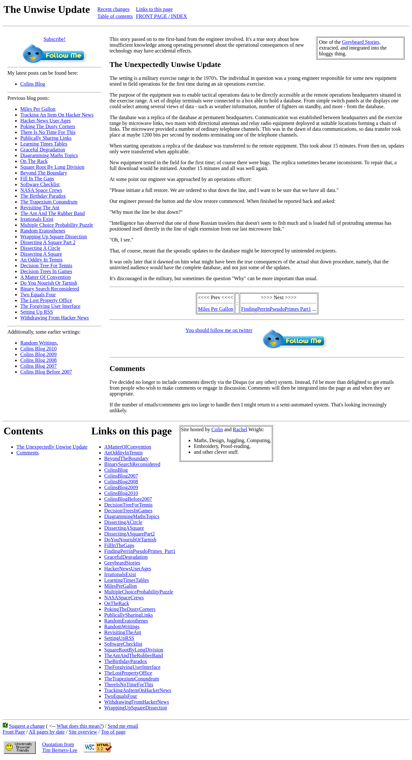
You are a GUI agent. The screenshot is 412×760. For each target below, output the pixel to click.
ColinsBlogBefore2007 (128, 499)
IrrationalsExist (120, 574)
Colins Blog (32, 84)
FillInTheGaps (119, 545)
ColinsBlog (116, 470)
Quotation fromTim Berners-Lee (59, 747)
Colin (217, 429)
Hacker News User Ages (45, 120)
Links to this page (154, 9)
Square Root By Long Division (52, 167)
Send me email (123, 726)
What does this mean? (79, 726)
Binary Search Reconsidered (49, 288)
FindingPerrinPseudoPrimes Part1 (276, 309)
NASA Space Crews (41, 190)
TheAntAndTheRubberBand (133, 655)
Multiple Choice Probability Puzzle (56, 225)
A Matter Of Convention (45, 277)
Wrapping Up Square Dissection (53, 236)
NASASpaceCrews (124, 597)
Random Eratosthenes (42, 230)
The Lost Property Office (46, 300)
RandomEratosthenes (126, 620)
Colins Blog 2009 (38, 354)
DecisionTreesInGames (128, 510)
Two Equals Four (38, 294)
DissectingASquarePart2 (129, 534)
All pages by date (47, 732)
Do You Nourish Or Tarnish (48, 283)
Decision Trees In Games (46, 271)
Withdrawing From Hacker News (54, 317)
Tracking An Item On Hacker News (56, 115)
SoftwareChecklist (123, 644)
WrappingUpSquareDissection (135, 707)
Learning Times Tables (43, 144)
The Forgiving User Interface (50, 306)
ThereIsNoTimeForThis (128, 684)
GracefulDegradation (126, 557)
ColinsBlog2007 (121, 476)
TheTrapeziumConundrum (131, 678)
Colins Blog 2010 (38, 348)
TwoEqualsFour (120, 696)
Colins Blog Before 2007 (46, 372)
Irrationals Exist (36, 219)
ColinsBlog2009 (121, 487)
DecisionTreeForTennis (128, 505)
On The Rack (34, 161)
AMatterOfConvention (127, 447)
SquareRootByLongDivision (133, 649)
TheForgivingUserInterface (132, 667)
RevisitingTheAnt (122, 632)
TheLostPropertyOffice (128, 673)
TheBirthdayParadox (125, 661)
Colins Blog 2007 (38, 366)
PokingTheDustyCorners (129, 609)
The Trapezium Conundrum (49, 201)
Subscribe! (54, 39)
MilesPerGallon (120, 586)
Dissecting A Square (41, 254)
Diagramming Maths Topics (49, 155)
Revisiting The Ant (39, 207)
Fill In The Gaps (37, 178)
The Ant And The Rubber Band (52, 213)
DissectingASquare (124, 528)
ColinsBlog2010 (121, 493)
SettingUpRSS (119, 638)
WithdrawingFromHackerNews (136, 702)
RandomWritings (122, 626)
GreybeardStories (122, 562)
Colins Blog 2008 (38, 360)
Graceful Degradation (42, 149)
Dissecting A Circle (40, 248)
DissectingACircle (123, 522)
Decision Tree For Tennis (46, 265)
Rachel (240, 429)
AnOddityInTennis (123, 452)
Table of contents (115, 16)
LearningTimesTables (126, 580)
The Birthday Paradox (43, 196)
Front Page (14, 732)
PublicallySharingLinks (128, 615)
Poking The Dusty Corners (47, 126)
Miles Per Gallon (37, 109)
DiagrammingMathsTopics (131, 516)
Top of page (113, 732)
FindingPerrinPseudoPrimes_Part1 (139, 551)
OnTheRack (116, 603)
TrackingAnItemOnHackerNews (137, 690)
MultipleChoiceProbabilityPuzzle (138, 591)
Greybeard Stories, (361, 42)
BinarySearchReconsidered (132, 464)
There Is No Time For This (48, 132)
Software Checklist (40, 184)
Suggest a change (27, 726)
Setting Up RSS (36, 312)
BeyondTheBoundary (126, 458)
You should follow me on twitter (218, 330)
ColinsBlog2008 (121, 481)
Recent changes (113, 9)
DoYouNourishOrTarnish (130, 539)
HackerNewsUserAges (127, 568)
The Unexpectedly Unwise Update (52, 447)
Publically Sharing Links (45, 138)
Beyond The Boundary (43, 173)
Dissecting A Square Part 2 (48, 242)
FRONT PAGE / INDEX (161, 16)
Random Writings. (39, 343)
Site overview (83, 732)
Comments (27, 452)
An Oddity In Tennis (41, 259)
